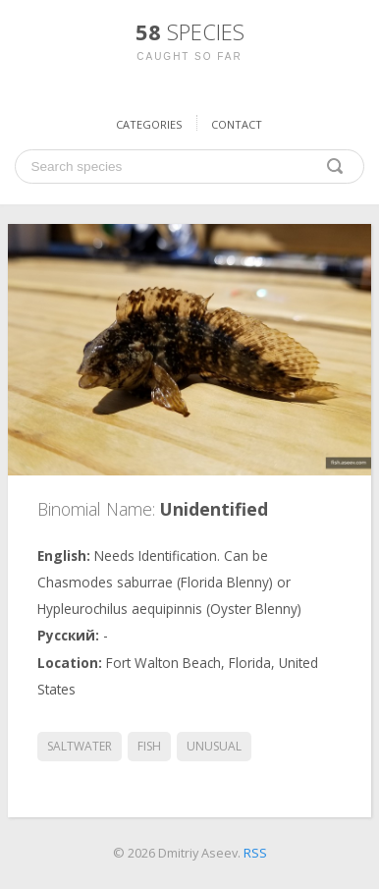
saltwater (79, 746)
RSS (255, 852)
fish (149, 746)
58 (189, 31)
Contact (236, 124)
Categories (149, 124)
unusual (214, 746)
